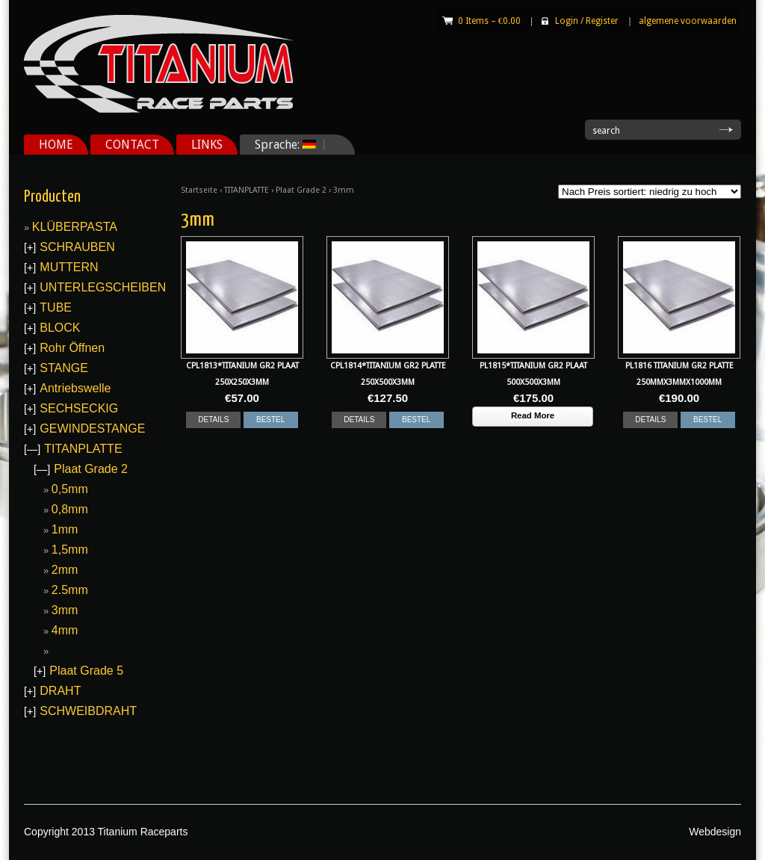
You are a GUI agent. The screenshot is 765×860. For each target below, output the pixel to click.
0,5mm (70, 489)
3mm (65, 610)
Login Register (587, 21)
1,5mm (70, 549)
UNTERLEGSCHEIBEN (103, 287)
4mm (65, 630)
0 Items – (489, 21)
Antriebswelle (75, 388)
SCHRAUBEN (77, 247)
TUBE (56, 307)
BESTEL (270, 419)
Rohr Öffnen (72, 347)
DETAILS (213, 419)
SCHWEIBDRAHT (88, 711)
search (606, 131)
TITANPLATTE (246, 190)
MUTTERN (69, 267)
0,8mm (70, 509)
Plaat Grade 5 (86, 670)
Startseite (199, 190)
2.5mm (70, 590)
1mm (65, 529)
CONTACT (132, 144)
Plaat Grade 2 (301, 190)
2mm (65, 569)
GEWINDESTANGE (92, 428)
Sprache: (289, 144)
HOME (56, 144)
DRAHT (60, 690)
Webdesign (715, 832)
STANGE (64, 368)
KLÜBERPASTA (74, 226)
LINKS (207, 144)
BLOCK (60, 327)
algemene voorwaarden (688, 21)
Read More (532, 415)
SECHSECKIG (79, 408)
